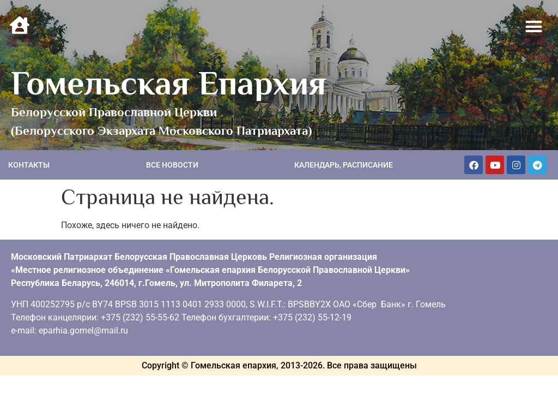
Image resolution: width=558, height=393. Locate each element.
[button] (534, 26)
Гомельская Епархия (168, 83)
